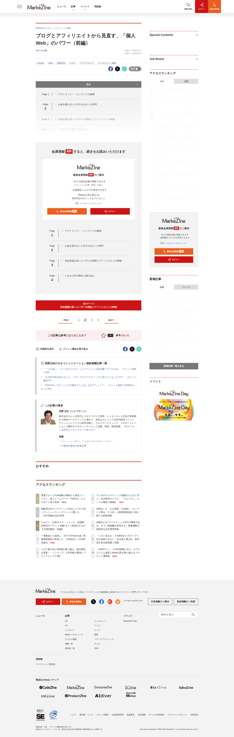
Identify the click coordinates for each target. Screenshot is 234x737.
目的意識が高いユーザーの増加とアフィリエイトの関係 (93, 260)
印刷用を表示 (45, 349)
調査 (96, 635)
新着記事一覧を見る (174, 366)
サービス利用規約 (156, 715)
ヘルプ (73, 715)
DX (66, 621)
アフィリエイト (87, 63)
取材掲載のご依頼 (186, 601)
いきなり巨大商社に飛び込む (79, 275)
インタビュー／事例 (107, 63)
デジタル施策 (71, 639)
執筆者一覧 (70, 648)
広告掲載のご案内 (160, 601)
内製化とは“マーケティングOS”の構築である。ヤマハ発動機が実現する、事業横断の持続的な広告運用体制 (118, 525)
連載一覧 (69, 644)
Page (45, 94)
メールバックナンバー (88, 203)
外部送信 (194, 715)
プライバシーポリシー (177, 715)
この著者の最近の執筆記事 (72, 445)
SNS (96, 648)
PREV (65, 320)
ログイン (110, 211)
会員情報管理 (118, 715)
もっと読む (46, 388)
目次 (112, 84)
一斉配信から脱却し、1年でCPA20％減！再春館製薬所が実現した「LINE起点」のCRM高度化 (63, 539)
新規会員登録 (66, 211)
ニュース (61, 6)
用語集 (97, 6)
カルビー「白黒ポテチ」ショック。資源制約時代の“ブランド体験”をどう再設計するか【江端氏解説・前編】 (63, 525)
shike (50, 63)
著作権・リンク (86, 715)
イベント (84, 6)
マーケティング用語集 (45, 664)
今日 (162, 81)
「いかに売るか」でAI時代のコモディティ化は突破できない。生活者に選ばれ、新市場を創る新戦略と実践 (117, 539)
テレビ (97, 644)
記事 (73, 6)
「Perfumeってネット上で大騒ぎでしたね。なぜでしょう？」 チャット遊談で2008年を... (89, 385)
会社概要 (142, 715)
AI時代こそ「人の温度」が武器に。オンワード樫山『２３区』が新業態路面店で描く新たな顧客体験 (117, 512)
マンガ (97, 625)
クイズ (97, 630)
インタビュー (100, 621)
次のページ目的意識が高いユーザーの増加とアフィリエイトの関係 (88, 305)
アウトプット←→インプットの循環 (76, 94)
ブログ (73, 63)
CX (66, 625)
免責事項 (131, 715)
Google (40, 63)
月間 (186, 81)
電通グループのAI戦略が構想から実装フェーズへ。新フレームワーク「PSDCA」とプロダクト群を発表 (63, 498)
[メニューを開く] (19, 6)
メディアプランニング (104, 639)
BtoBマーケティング (74, 635)
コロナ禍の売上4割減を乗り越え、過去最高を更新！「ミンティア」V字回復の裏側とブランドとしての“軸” (63, 552)
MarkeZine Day (130, 621)
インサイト (70, 630)
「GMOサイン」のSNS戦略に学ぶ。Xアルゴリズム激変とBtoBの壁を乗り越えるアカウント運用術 (118, 552)
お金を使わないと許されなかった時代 (77, 104)
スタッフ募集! (102, 715)
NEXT (112, 320)
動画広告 (61, 63)
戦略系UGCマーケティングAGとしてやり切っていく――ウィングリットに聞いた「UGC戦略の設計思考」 (63, 512)
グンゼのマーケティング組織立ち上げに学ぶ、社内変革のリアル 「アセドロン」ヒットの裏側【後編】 (117, 498)
